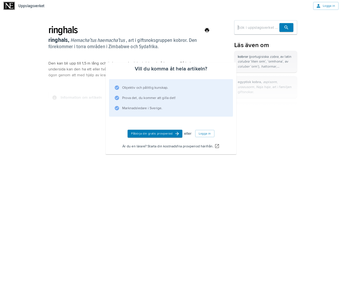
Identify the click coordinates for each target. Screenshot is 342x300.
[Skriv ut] (207, 30)
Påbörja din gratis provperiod (155, 133)
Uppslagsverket (31, 6)
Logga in (325, 6)
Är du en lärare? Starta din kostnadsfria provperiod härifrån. (170, 146)
